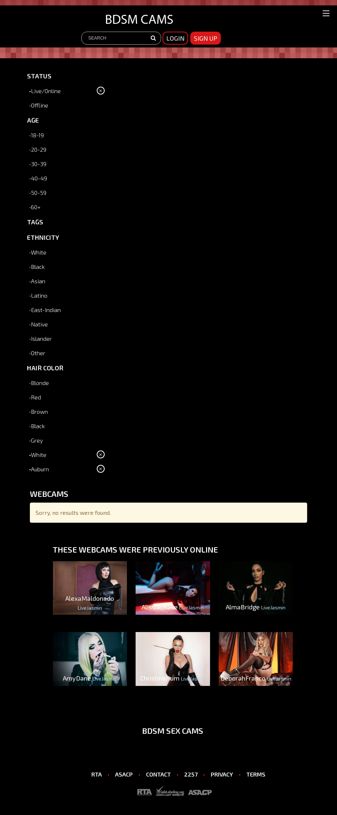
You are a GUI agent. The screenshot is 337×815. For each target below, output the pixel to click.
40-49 (39, 178)
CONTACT (158, 774)
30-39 (38, 163)
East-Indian (46, 309)
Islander (41, 338)
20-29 (38, 149)
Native (39, 324)
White (38, 252)
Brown (39, 411)
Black (38, 266)
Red (36, 397)
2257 (190, 774)
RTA (96, 774)
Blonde (40, 382)
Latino (39, 295)
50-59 (38, 192)
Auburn (40, 469)
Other (38, 352)
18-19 (37, 135)
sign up (205, 38)
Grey (37, 440)
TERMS (255, 774)
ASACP (124, 774)
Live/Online (46, 90)
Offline (39, 105)
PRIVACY (222, 774)
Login (175, 38)
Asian (38, 281)
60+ (36, 206)
